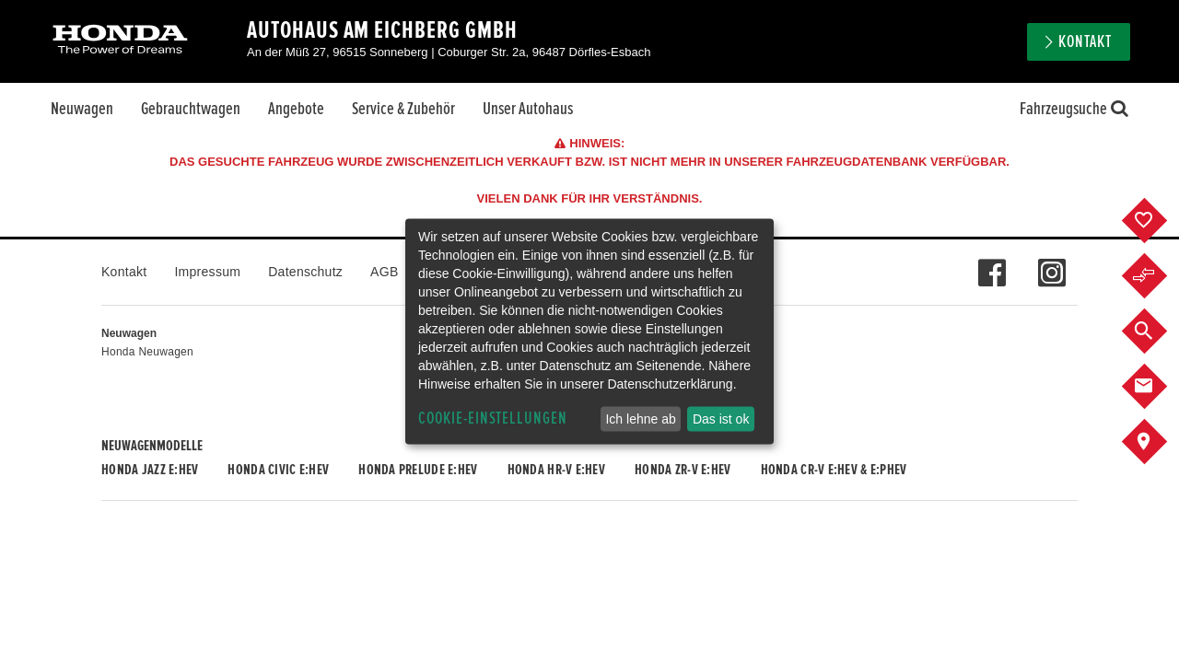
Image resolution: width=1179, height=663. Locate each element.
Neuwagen (82, 108)
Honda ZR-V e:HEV (682, 469)
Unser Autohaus (528, 108)
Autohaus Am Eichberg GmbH (382, 30)
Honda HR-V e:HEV (556, 469)
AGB (384, 271)
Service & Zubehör (403, 108)
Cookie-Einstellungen (492, 418)
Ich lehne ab (640, 419)
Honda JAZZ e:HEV (149, 469)
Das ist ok (721, 419)
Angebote (296, 108)
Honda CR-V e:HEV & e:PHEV (834, 469)
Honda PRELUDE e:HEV (417, 469)
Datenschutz (305, 271)
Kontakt (1085, 42)
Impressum (207, 271)
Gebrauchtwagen (190, 108)
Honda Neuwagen (147, 351)
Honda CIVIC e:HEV (278, 469)
